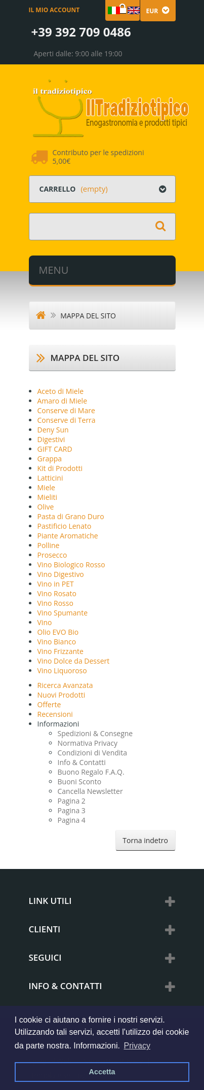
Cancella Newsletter (90, 791)
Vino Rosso (55, 603)
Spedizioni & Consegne (95, 733)
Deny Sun (53, 429)
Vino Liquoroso (62, 670)
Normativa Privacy (88, 743)
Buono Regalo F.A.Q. (91, 772)
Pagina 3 (72, 810)
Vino (44, 622)
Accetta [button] (102, 1072)
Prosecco (52, 555)
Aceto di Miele (60, 391)
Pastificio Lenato (64, 526)
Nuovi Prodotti (61, 695)
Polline (48, 545)
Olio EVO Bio (58, 632)
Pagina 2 (72, 801)
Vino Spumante (62, 612)
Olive (45, 507)
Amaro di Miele (62, 401)
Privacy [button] (137, 1045)
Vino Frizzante (60, 651)
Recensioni (55, 714)
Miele (46, 487)
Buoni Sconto (80, 781)
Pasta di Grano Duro (70, 516)
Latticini (50, 478)
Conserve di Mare (66, 410)
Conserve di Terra (66, 420)
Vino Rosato (56, 593)
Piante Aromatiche (67, 535)
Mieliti (47, 497)
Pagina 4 (72, 820)
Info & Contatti (82, 762)
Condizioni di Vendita (93, 752)
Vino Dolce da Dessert (73, 661)
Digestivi (51, 439)
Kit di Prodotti (60, 468)
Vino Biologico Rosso (71, 564)
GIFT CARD (54, 449)
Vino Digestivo (60, 574)
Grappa (49, 458)
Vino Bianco (56, 641)
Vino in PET (55, 584)
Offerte (49, 704)
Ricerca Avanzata (65, 685)
